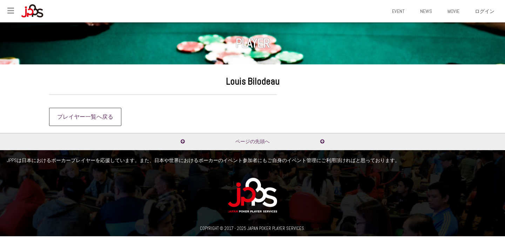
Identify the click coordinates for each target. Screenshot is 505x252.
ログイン (484, 11)
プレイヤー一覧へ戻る (85, 116)
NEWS (426, 11)
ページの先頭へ (252, 141)
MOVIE (453, 11)
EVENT (398, 11)
